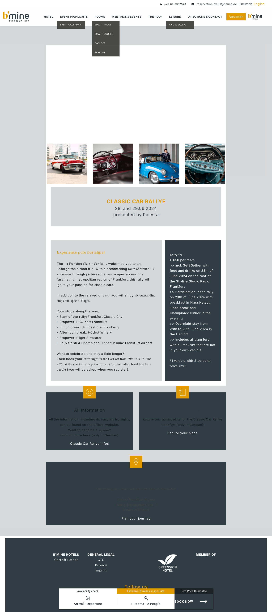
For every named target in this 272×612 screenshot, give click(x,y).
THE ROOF (155, 16)
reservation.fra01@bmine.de (217, 4)
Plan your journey (136, 518)
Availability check (87, 591)
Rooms (100, 16)
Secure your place (182, 433)
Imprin (100, 570)
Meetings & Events (126, 16)
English (259, 4)
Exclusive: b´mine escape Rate (145, 591)
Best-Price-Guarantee (194, 591)
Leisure (175, 16)
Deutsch (246, 4)
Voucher (236, 17)
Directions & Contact (205, 16)
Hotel (48, 16)
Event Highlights (74, 16)
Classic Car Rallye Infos (89, 443)
